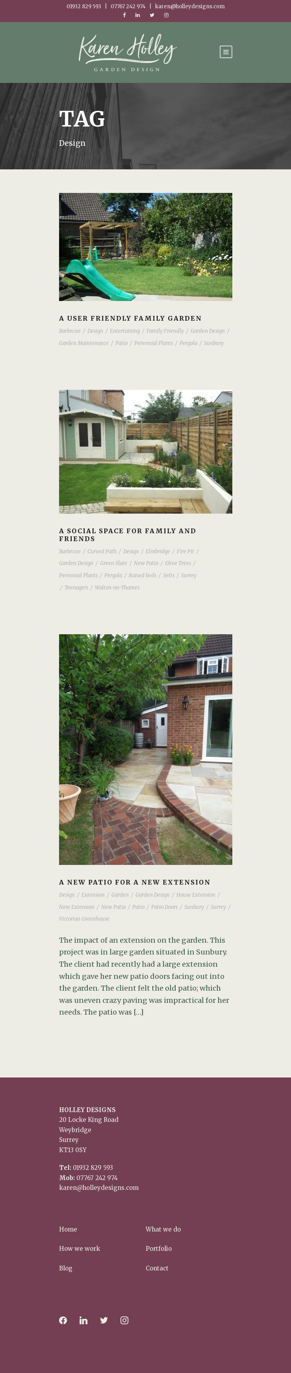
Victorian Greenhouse (84, 919)
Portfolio (159, 1248)
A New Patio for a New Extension (135, 882)
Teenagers (76, 587)
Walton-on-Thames (117, 587)
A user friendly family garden (130, 318)
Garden (120, 895)
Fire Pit (185, 551)
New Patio (146, 563)
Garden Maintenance (84, 343)
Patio (121, 343)
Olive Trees (178, 563)
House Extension (195, 895)
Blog (65, 1268)
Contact (157, 1268)
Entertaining (125, 331)
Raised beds (142, 575)
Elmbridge (158, 551)
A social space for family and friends (127, 534)
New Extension (77, 907)
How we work (79, 1248)
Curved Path (102, 551)
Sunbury (214, 343)
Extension (93, 895)
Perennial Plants (153, 343)
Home (68, 1229)
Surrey (188, 575)
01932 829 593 (93, 1167)
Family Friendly (165, 331)
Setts (168, 575)
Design (95, 331)
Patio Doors (164, 907)
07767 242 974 (97, 1178)
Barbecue (70, 331)
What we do (163, 1229)
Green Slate (113, 563)
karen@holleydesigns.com (99, 1187)
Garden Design (208, 331)
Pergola (188, 343)
